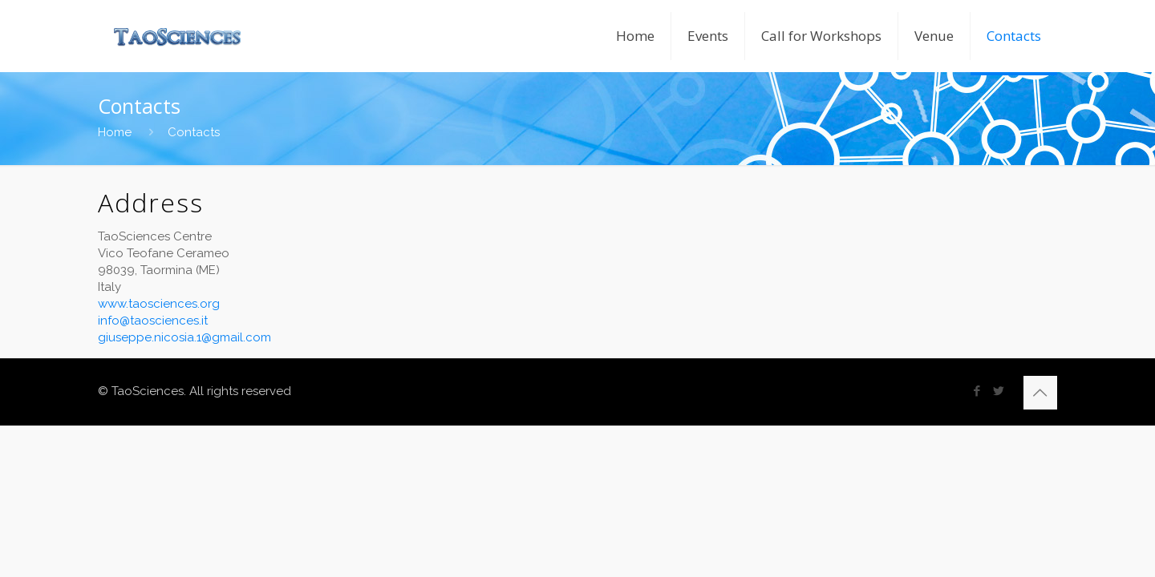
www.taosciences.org (159, 304)
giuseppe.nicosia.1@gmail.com (184, 337)
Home (115, 132)
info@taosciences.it (153, 320)
